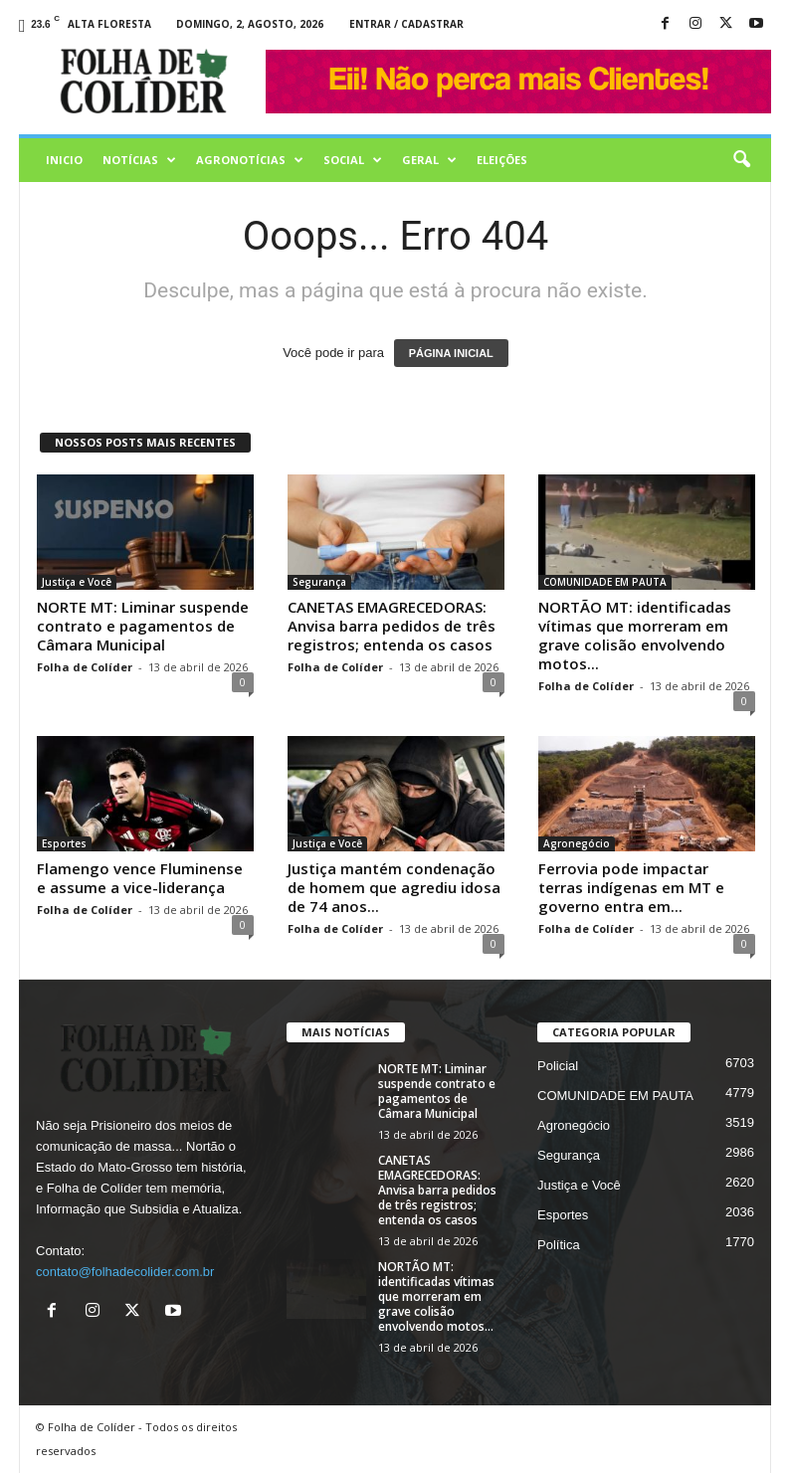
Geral (429, 160)
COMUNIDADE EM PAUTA (605, 582)
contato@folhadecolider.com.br (125, 1271)
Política (558, 1244)
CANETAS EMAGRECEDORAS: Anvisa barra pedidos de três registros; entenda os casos (391, 625)
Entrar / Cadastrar (406, 24)
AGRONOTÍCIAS (249, 160)
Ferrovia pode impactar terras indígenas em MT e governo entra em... (631, 887)
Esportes (64, 843)
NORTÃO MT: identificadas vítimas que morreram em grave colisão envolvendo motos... (634, 635)
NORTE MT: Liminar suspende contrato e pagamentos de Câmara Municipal (143, 625)
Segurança (319, 582)
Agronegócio (576, 843)
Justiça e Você (76, 582)
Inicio (64, 159)
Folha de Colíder (84, 666)
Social (352, 160)
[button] (741, 160)
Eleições (502, 159)
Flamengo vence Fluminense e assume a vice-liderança (140, 877)
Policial (557, 1065)
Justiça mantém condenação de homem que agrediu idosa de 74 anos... (394, 887)
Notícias (139, 160)
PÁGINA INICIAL (451, 353)
